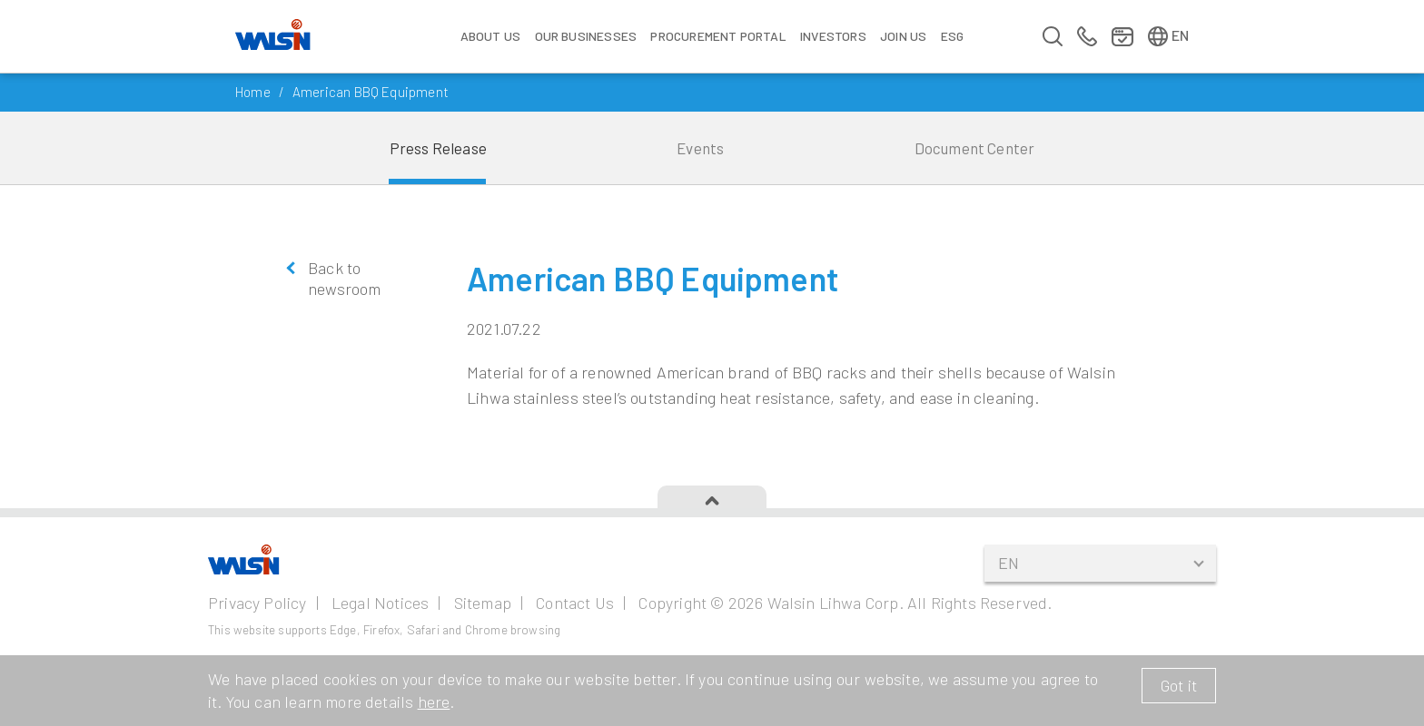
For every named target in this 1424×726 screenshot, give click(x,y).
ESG (952, 36)
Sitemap (482, 603)
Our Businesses (586, 36)
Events (700, 148)
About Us (490, 36)
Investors (833, 36)
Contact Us (575, 603)
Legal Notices (380, 603)
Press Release (438, 148)
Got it (1179, 685)
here (434, 701)
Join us (903, 36)
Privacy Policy (257, 603)
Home (253, 91)
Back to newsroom (344, 278)
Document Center (975, 148)
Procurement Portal (718, 36)
